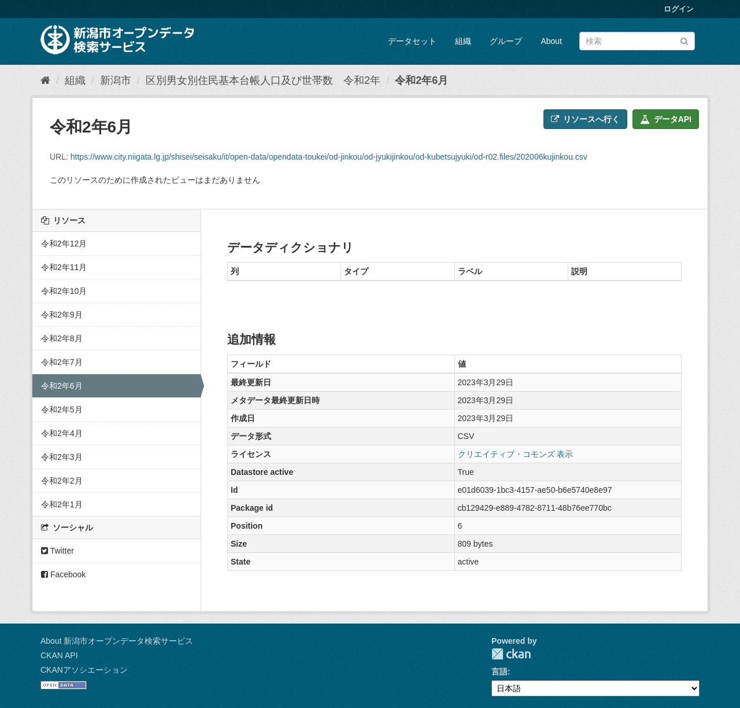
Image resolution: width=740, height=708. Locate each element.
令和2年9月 (62, 314)
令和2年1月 (62, 504)
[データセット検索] (637, 41)
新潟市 (115, 80)
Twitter (57, 550)
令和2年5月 (62, 409)
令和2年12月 (64, 243)
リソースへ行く (585, 119)
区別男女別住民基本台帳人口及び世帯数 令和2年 (263, 80)
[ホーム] (45, 80)
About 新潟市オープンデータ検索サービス (116, 641)
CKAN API (59, 655)
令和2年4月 (62, 433)
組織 (463, 41)
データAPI (665, 119)
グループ (506, 41)
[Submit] (684, 40)
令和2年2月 (62, 480)
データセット (412, 41)
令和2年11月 (64, 267)
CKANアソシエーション (84, 669)
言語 (499, 671)
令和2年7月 (62, 362)
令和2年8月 (62, 338)
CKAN (511, 654)
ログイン (679, 9)
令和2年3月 (62, 457)
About (551, 41)
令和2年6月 (421, 80)
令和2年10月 (64, 291)
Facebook (63, 574)
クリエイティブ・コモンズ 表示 (516, 454)
